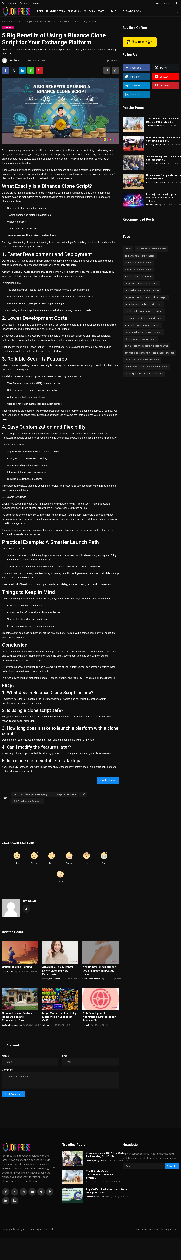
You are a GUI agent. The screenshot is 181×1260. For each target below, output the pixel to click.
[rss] (14, 1200)
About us (24, 2)
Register (167, 2)
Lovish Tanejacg (9, 971)
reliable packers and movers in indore (143, 311)
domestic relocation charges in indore (143, 331)
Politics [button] (89, 11)
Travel (128, 248)
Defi (83, 794)
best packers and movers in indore (142, 290)
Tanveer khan (152, 125)
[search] (176, 11)
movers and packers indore (138, 269)
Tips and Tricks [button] (132, 11)
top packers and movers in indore (141, 283)
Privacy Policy (169, 1229)
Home (40, 11)
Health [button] (115, 11)
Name (5, 1055)
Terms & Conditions (147, 1229)
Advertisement (9, 2)
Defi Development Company (27, 801)
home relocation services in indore (142, 359)
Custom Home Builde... (12, 1025)
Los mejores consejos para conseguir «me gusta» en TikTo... (161, 197)
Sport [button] (102, 11)
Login (156, 2)
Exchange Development (64, 794)
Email (65, 1055)
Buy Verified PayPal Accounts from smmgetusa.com (106, 1191)
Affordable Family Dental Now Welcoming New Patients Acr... (57, 970)
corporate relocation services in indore (144, 318)
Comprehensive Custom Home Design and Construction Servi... (17, 1017)
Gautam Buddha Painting (17, 967)
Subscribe (172, 1166)
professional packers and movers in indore (146, 366)
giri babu (86, 1025)
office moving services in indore (140, 338)
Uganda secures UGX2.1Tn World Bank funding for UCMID (105, 1155)
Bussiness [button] (74, 11)
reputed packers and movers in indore (144, 373)
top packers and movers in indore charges (146, 297)
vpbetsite (46, 1025)
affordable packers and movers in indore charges (149, 352)
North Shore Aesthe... (91, 978)
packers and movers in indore (139, 255)
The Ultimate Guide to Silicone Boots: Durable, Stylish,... (162, 120)
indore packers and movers (138, 276)
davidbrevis (29, 900)
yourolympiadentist (51, 978)
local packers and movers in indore (142, 325)
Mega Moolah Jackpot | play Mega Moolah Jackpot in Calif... (59, 1017)
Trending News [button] (55, 11)
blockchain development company (30, 794)
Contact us (37, 2)
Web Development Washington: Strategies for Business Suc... (99, 1017)
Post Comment (13, 1094)
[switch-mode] (176, 3)
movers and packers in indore (151, 248)
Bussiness (16, 21)
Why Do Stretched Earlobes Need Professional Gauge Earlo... (99, 970)
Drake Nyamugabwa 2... (157, 144)
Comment (7, 1069)
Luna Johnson (152, 204)
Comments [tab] (14, 1045)
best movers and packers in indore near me (146, 345)
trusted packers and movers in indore (143, 304)
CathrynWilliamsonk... (95, 1196)
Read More (107, 780)
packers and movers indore (138, 262)
